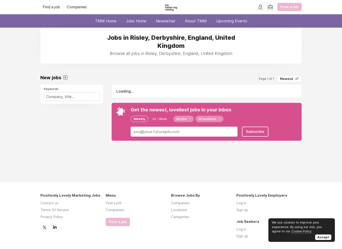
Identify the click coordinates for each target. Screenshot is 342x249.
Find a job (51, 7)
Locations (179, 210)
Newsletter (165, 21)
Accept (323, 237)
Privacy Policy (51, 216)
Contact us (49, 203)
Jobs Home (136, 21)
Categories (180, 216)
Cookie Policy (301, 231)
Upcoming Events (231, 21)
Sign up (242, 210)
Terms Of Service (54, 210)
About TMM (196, 21)
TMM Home (105, 21)
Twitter (44, 227)
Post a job (289, 7)
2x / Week (159, 119)
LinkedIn (55, 227)
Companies (77, 7)
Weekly (139, 119)
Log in (241, 203)
